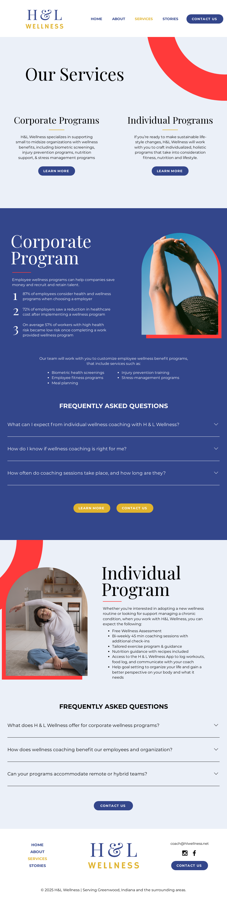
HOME (37, 845)
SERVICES (37, 859)
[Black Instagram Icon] (185, 853)
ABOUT (37, 852)
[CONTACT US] (204, 19)
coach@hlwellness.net (189, 843)
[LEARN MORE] (56, 171)
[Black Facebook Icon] (194, 853)
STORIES (37, 865)
